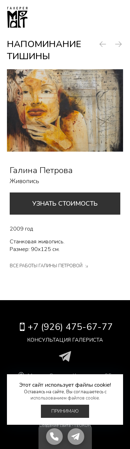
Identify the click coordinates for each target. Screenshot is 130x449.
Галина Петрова (41, 170)
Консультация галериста (65, 339)
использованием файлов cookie (65, 398)
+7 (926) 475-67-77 (93, 17)
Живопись (24, 181)
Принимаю (65, 411)
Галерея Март (17, 17)
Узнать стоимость (65, 203)
